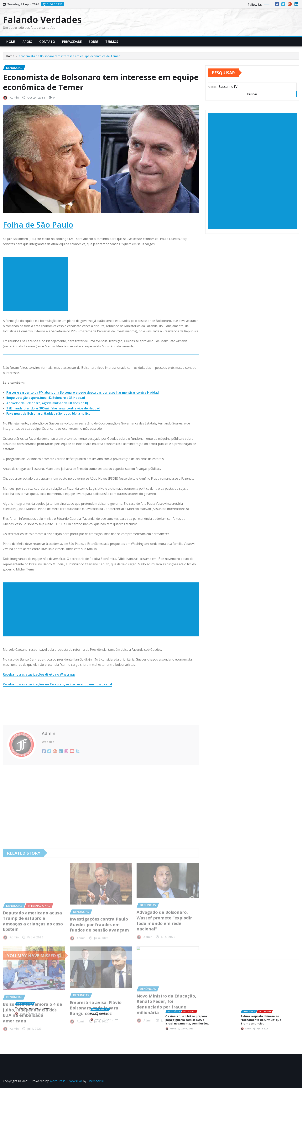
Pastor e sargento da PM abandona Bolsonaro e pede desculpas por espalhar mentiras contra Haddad (82, 446)
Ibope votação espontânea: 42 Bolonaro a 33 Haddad (45, 451)
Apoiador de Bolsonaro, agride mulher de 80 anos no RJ (47, 456)
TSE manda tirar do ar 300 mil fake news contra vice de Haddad (53, 461)
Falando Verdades (42, 19)
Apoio (28, 42)
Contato (47, 42)
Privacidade (72, 42)
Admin (14, 151)
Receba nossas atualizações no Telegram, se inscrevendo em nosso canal (57, 738)
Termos (111, 42)
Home (11, 42)
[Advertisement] (36, 338)
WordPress (57, 1081)
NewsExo (75, 1081)
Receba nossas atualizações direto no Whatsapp (39, 728)
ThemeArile (95, 1081)
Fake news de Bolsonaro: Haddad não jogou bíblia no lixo (48, 467)
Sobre (93, 42)
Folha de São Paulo (38, 278)
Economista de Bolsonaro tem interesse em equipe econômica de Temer (69, 56)
